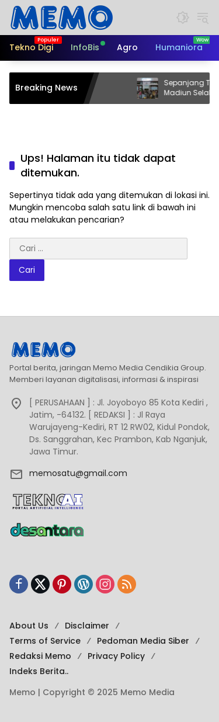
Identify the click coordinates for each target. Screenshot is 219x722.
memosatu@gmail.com (78, 473)
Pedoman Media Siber (143, 641)
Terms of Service (45, 641)
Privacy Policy (116, 656)
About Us (28, 625)
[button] (183, 18)
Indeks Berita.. (38, 671)
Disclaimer (87, 625)
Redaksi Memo (40, 656)
